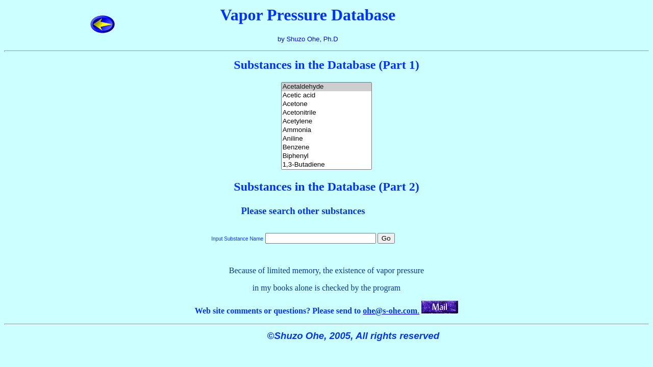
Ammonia (327, 130)
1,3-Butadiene (327, 165)
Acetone (327, 104)
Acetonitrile (327, 113)
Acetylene (327, 121)
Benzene (327, 147)
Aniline (327, 139)
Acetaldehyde (327, 87)
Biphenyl (327, 156)
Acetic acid (327, 95)
